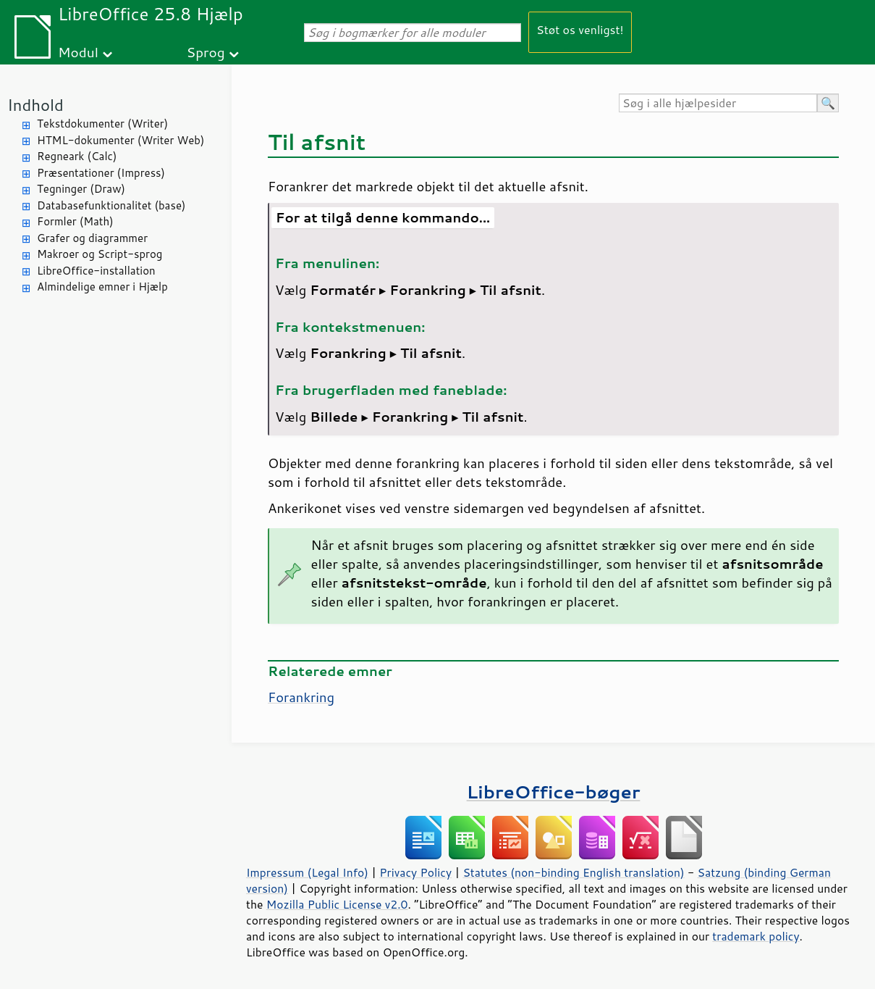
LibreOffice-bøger (554, 791)
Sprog (206, 52)
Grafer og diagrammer (92, 238)
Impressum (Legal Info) (307, 872)
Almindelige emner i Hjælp (102, 286)
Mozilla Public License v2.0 (337, 904)
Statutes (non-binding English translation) (573, 872)
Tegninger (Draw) (81, 188)
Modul (78, 52)
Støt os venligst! (580, 29)
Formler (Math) (75, 221)
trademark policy (755, 936)
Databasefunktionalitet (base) (111, 205)
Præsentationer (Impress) (101, 172)
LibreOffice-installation (96, 270)
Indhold (35, 104)
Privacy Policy (415, 872)
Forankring (301, 697)
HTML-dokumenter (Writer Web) (120, 140)
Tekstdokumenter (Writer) (102, 123)
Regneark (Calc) (77, 156)
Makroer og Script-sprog (99, 254)
